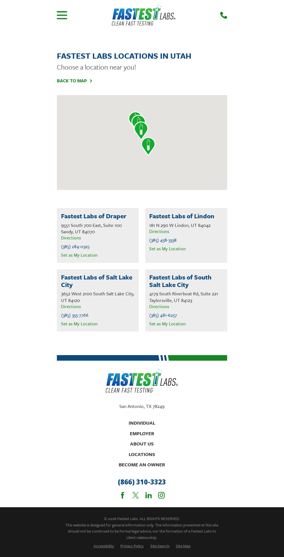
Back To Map (75, 80)
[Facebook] (122, 495)
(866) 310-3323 (142, 482)
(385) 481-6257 (163, 315)
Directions (71, 237)
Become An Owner (142, 464)
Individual (142, 422)
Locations (142, 454)
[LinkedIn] (148, 495)
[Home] (144, 15)
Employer (142, 433)
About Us (142, 443)
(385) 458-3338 (163, 240)
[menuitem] (103, 546)
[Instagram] (161, 495)
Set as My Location (79, 255)
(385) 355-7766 (74, 315)
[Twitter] (135, 495)
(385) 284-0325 (75, 246)
